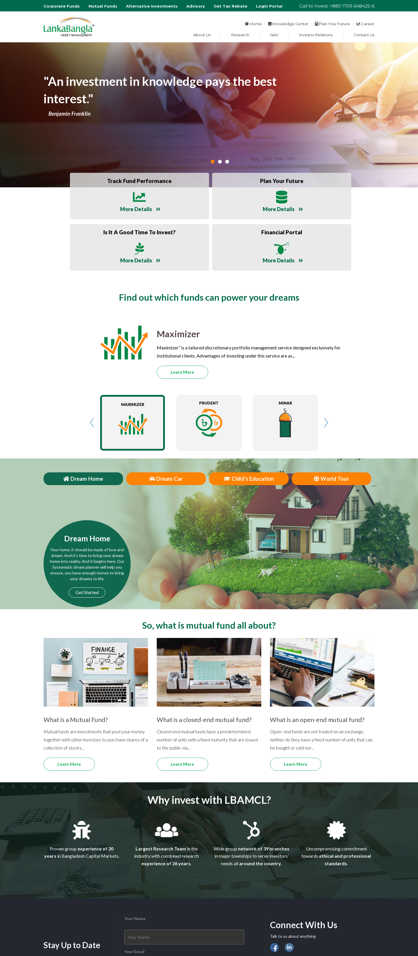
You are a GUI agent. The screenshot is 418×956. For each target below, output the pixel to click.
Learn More (182, 315)
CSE (285, 909)
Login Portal (269, 6)
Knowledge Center (288, 23)
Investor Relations (316, 34)
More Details (90, 207)
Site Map (331, 935)
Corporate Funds (62, 6)
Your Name (134, 862)
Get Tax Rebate (230, 6)
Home (253, 23)
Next (326, 366)
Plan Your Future (332, 23)
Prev (92, 366)
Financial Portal (284, 919)
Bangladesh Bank (322, 909)
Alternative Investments (152, 6)
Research (240, 34)
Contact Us (364, 34)
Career (365, 23)
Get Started (87, 536)
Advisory (195, 6)
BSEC (298, 909)
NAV (274, 34)
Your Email (134, 895)
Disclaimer (280, 935)
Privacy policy (306, 935)
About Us (201, 34)
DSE (274, 909)
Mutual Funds (103, 6)
